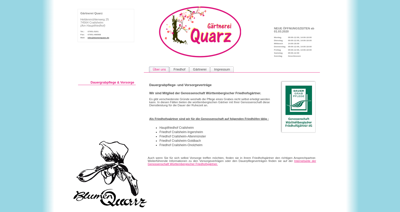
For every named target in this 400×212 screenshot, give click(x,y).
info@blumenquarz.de (98, 38)
